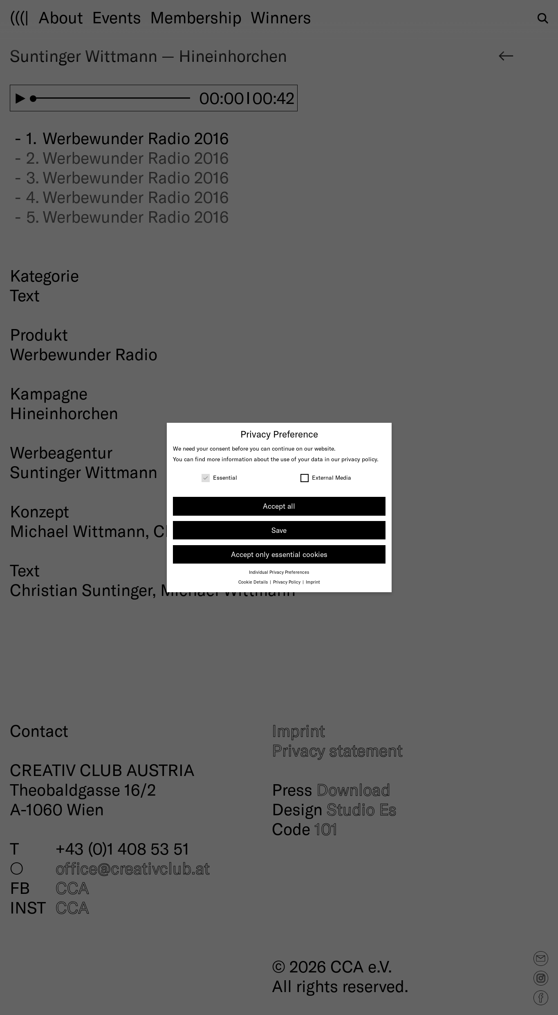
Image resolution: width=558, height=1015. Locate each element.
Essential (219, 477)
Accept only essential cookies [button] (279, 554)
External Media (325, 477)
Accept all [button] (279, 505)
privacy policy (359, 459)
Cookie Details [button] (253, 581)
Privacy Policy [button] (287, 581)
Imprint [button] (313, 581)
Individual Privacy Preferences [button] (279, 572)
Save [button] (279, 530)
